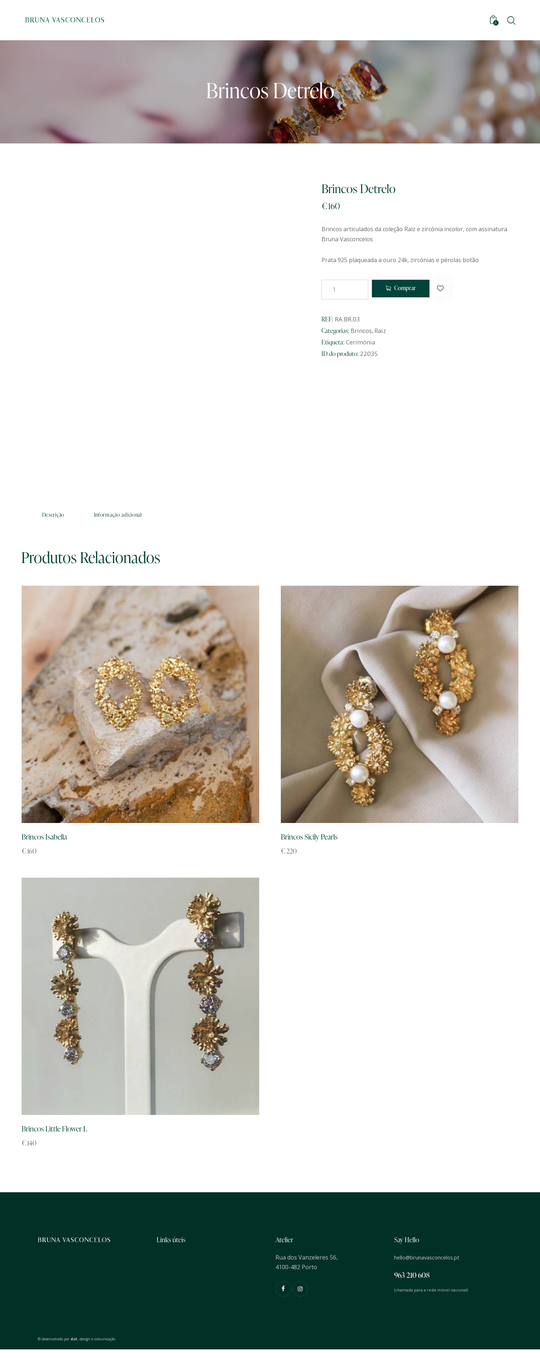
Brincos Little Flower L (60, 1136)
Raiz (380, 330)
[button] (457, 290)
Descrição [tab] (71, 516)
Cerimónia (360, 342)
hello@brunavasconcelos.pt (431, 1266)
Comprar (412, 289)
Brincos (361, 330)
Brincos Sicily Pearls (314, 842)
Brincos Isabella (48, 842)
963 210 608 (412, 1284)
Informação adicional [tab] (173, 516)
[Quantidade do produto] (344, 290)
